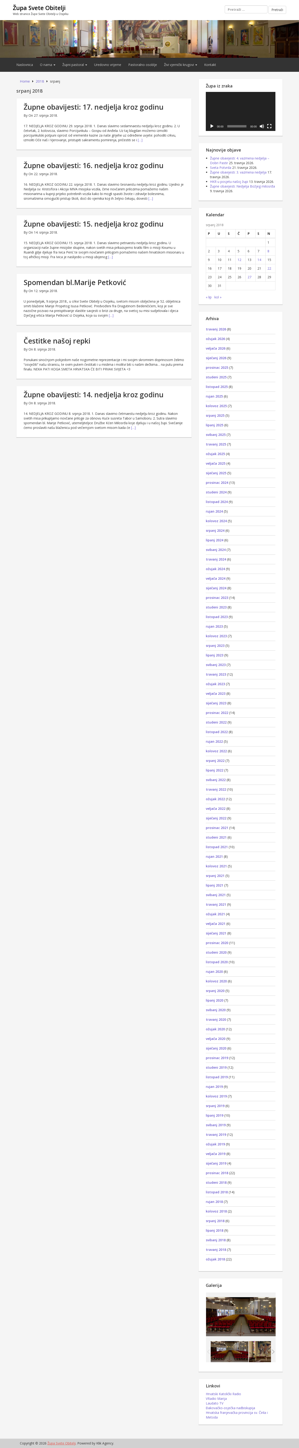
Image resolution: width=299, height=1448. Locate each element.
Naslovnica (24, 64)
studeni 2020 (216, 952)
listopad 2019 (217, 1077)
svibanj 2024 (216, 549)
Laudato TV (214, 1403)
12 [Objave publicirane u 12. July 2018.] (239, 259)
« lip (209, 297)
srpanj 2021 (215, 875)
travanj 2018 (216, 1249)
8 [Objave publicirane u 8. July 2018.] (268, 251)
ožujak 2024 (215, 569)
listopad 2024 (217, 502)
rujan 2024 (214, 511)
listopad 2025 (217, 386)
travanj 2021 (216, 904)
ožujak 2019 (215, 1144)
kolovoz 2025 (216, 406)
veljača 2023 (215, 693)
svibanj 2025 (216, 434)
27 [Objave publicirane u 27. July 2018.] (249, 277)
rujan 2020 (214, 971)
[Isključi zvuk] (262, 126)
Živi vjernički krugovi (180, 64)
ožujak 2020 (215, 1029)
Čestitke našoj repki (57, 341)
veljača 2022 (215, 808)
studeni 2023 (216, 607)
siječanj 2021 (216, 933)
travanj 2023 (216, 674)
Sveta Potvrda (220, 167)
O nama (47, 64)
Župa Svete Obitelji (39, 8)
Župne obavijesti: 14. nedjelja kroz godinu (94, 394)
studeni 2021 (216, 837)
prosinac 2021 (217, 827)
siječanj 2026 (216, 358)
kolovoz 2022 (216, 751)
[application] (240, 111)
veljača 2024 (215, 578)
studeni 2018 (216, 1182)
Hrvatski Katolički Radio (223, 1394)
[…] (140, 140)
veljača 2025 (215, 463)
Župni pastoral (74, 64)
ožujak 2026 (215, 339)
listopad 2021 (217, 847)
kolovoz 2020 (216, 981)
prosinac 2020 (217, 943)
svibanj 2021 (216, 895)
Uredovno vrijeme (107, 64)
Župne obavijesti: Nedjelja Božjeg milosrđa (242, 186)
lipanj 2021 (214, 885)
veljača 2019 (215, 1153)
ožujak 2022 (215, 799)
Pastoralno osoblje (142, 64)
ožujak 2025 (215, 454)
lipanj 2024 (214, 540)
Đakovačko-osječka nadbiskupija (230, 1408)
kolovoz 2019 (216, 1096)
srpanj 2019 (215, 1106)
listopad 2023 (217, 617)
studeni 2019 (216, 1067)
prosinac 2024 (217, 482)
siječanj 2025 (216, 473)
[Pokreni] (212, 126)
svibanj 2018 (216, 1240)
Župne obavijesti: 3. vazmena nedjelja (238, 172)
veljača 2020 (215, 1038)
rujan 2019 (214, 1086)
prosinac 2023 (217, 597)
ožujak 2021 (215, 914)
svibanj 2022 (216, 780)
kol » (217, 297)
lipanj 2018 (214, 1230)
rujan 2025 (214, 396)
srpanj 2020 (215, 990)
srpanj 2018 (215, 1221)
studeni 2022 (216, 722)
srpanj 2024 (215, 530)
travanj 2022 (216, 789)
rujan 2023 (214, 626)
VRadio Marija (216, 1398)
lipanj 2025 (214, 425)
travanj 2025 (216, 444)
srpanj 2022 (215, 760)
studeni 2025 (216, 377)
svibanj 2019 (216, 1125)
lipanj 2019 (214, 1115)
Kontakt (210, 64)
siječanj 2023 (216, 703)
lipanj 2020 (214, 1000)
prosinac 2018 (217, 1173)
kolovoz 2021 (216, 866)
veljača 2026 (215, 348)
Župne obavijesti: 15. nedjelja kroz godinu (94, 224)
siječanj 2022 (216, 818)
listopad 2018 (217, 1192)
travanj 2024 (216, 559)
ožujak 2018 (215, 1259)
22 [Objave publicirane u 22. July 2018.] (269, 268)
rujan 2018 (214, 1201)
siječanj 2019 (216, 1163)
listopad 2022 (217, 732)
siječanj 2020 (216, 1048)
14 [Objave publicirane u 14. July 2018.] (259, 259)
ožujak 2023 (215, 684)
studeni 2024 (216, 492)
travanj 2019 (216, 1134)
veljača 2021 (215, 923)
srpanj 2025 (215, 415)
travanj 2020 (216, 1019)
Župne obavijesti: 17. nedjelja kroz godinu (94, 107)
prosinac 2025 (217, 367)
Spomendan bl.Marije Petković (75, 282)
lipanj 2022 (214, 770)
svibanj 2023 (216, 664)
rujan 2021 (214, 856)
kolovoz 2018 (216, 1211)
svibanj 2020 (216, 1010)
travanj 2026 (216, 329)
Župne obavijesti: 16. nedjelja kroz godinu (94, 165)
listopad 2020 (217, 962)
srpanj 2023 (215, 645)
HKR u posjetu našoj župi (229, 181)
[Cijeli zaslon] (269, 126)
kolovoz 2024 (216, 521)
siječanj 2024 (216, 588)
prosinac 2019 (217, 1058)
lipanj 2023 (214, 655)
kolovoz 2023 (216, 636)
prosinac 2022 (217, 712)
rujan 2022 (214, 741)
